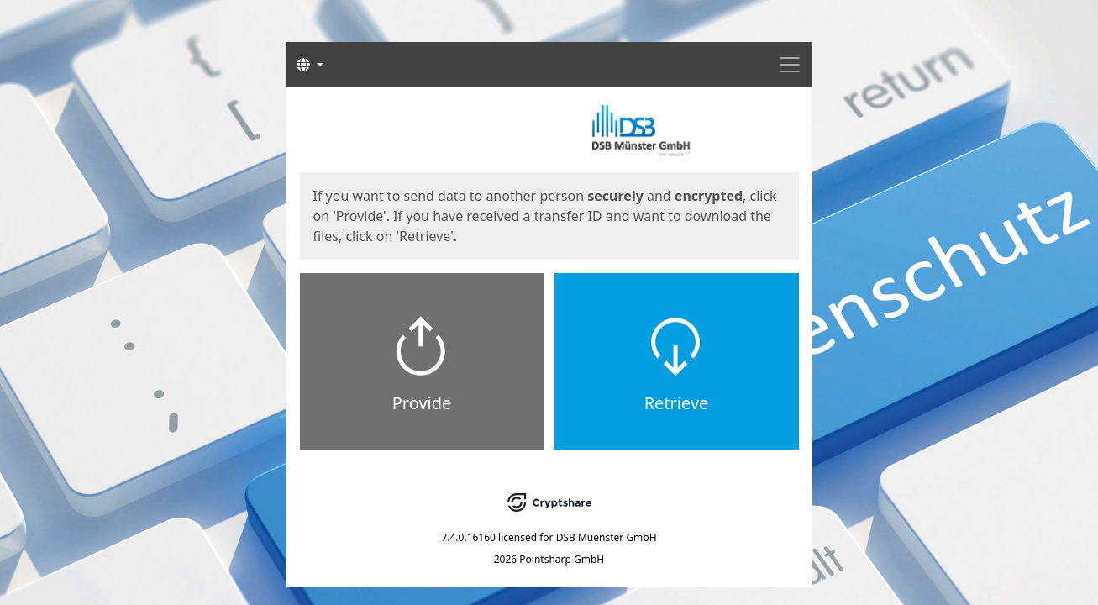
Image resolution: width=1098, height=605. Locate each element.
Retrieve (676, 403)
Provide (422, 403)
